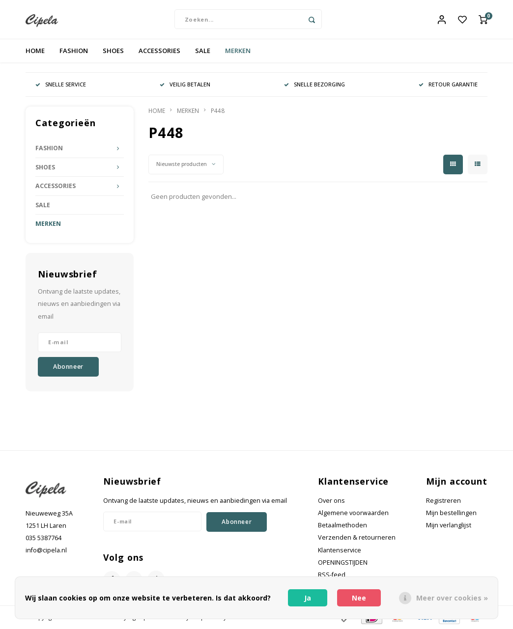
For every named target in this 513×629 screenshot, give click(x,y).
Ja (307, 597)
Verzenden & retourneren (357, 538)
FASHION (73, 51)
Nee (359, 597)
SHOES (113, 51)
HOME (35, 51)
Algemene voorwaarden (353, 513)
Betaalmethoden (342, 525)
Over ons (331, 501)
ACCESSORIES (159, 51)
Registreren (443, 501)
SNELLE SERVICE (60, 84)
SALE (202, 51)
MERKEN (238, 51)
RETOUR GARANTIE (448, 84)
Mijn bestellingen (451, 513)
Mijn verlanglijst (448, 525)
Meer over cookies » (452, 597)
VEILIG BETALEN (185, 84)
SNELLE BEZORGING (314, 84)
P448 (218, 111)
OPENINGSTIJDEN (343, 563)
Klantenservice (339, 551)
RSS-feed (331, 575)
